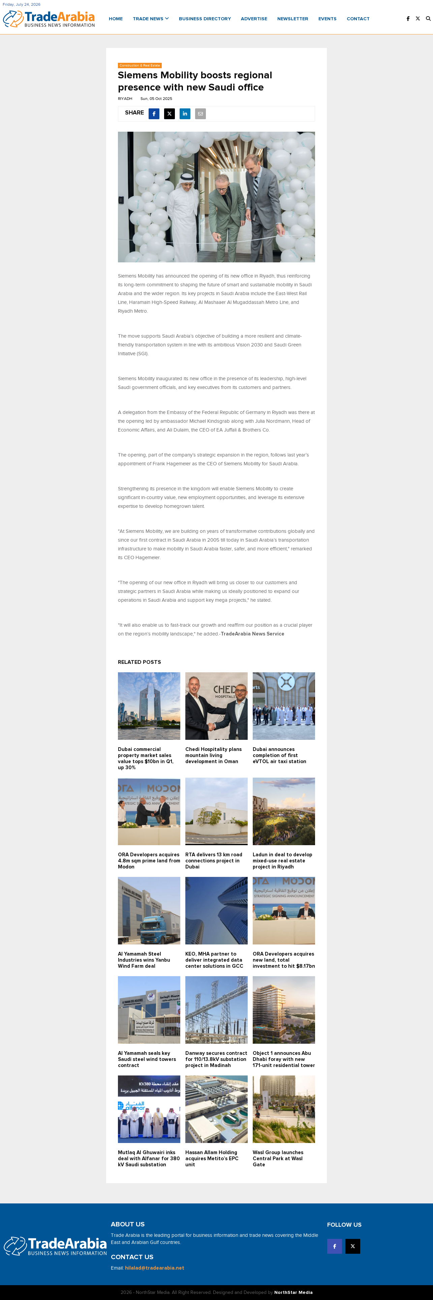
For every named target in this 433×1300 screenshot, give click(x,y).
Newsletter (292, 19)
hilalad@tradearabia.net (154, 1268)
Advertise (254, 19)
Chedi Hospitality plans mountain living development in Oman (213, 755)
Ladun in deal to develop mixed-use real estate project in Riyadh (282, 860)
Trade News (151, 19)
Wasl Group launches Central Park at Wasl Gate (278, 1158)
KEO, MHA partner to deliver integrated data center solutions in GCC (214, 960)
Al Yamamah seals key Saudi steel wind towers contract (147, 1059)
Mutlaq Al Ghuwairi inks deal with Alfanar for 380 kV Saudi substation (149, 1158)
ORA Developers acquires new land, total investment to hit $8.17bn (284, 960)
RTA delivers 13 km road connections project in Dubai (213, 860)
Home (116, 19)
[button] (428, 19)
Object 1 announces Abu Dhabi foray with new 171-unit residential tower (284, 1059)
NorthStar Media (293, 1292)
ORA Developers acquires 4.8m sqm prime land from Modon (149, 860)
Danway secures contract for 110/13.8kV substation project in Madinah (216, 1059)
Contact (358, 19)
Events (327, 19)
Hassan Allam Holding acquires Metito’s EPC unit (212, 1158)
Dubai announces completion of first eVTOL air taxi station (279, 755)
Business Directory (205, 19)
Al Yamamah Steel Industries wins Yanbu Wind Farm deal (144, 960)
